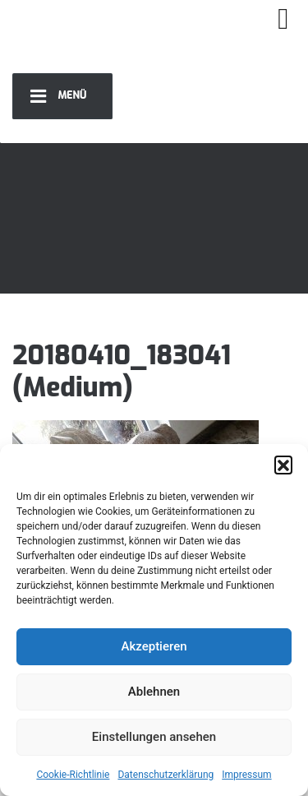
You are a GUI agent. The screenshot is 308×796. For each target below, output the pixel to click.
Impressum (246, 774)
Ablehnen (154, 691)
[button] (283, 464)
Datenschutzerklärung (165, 774)
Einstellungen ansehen (154, 736)
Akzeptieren (153, 646)
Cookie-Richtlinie (72, 774)
